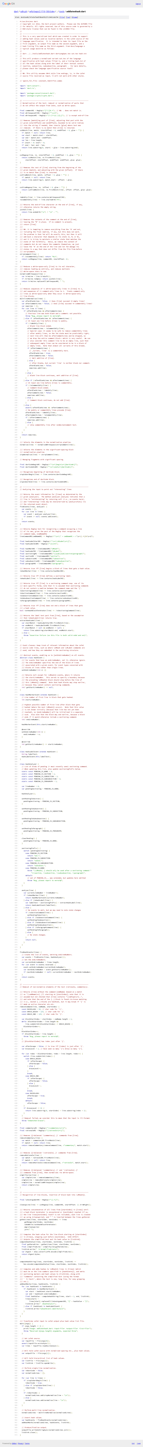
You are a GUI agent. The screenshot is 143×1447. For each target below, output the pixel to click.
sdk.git (23, 11)
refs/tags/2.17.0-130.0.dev (42, 11)
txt (133, 1443)
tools (61, 11)
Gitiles (14, 1443)
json (139, 1443)
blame (74, 17)
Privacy (20, 1443)
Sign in (138, 4)
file (62, 17)
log (68, 17)
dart (16, 11)
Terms (27, 1443)
